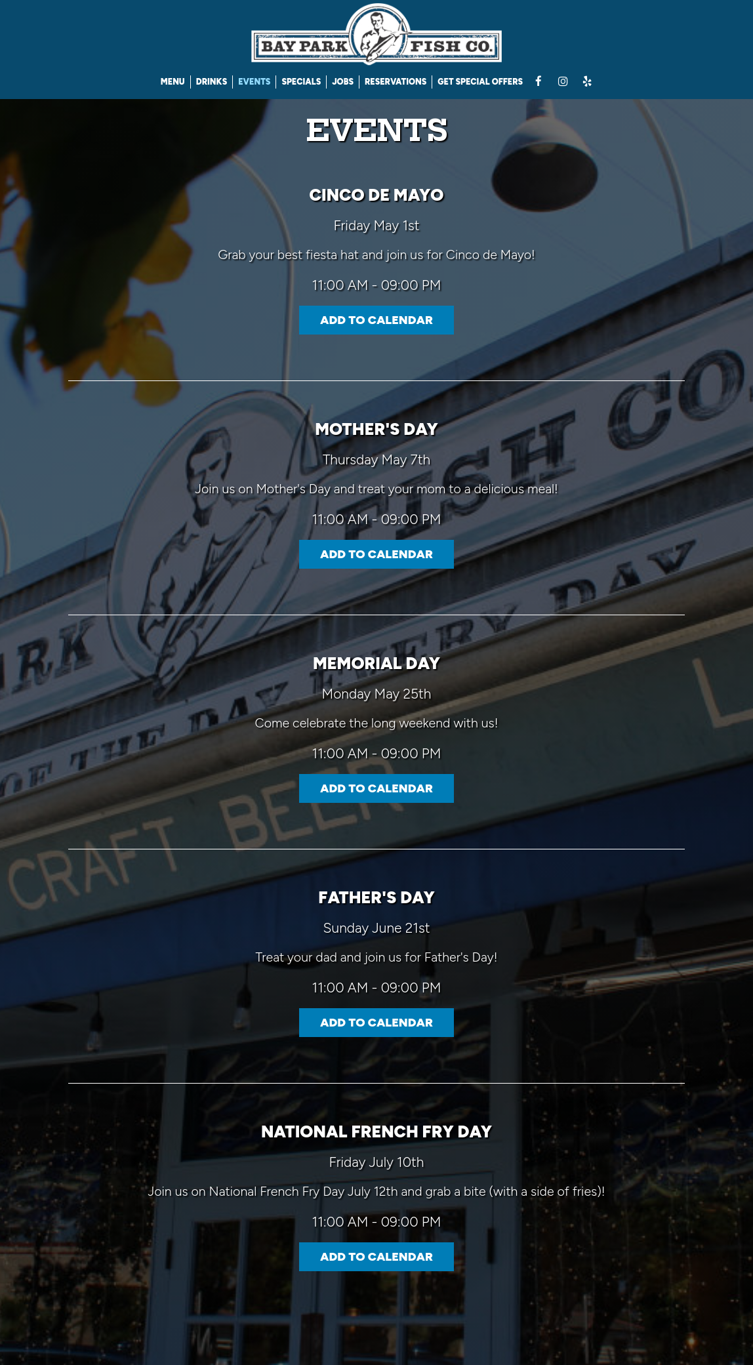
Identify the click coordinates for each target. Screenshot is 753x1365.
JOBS (343, 82)
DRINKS (211, 82)
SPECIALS (301, 82)
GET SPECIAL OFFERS (480, 82)
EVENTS (254, 82)
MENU (173, 82)
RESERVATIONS (395, 82)
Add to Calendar (376, 320)
